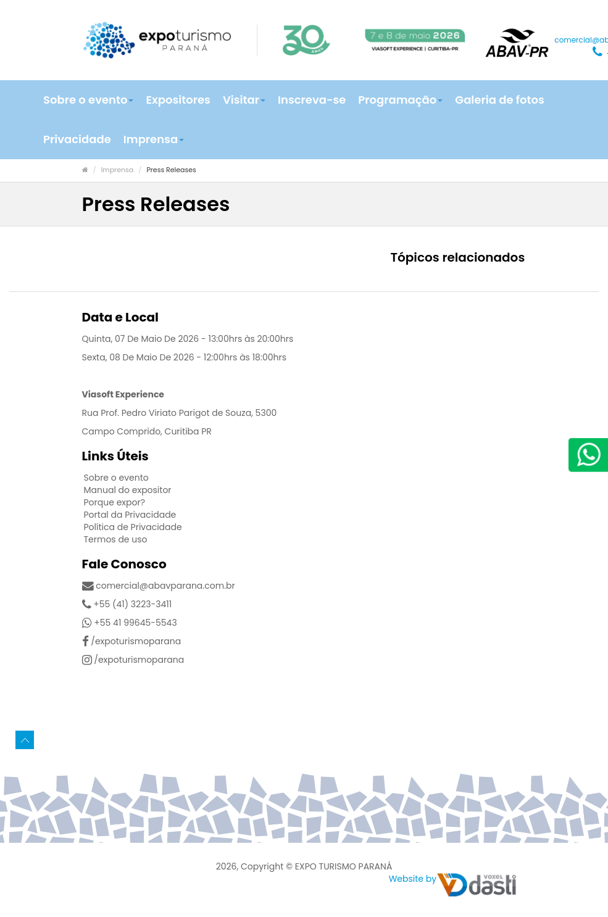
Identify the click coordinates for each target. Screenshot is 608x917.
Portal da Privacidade (130, 514)
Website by (412, 879)
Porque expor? (115, 502)
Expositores (178, 99)
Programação (400, 99)
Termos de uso (116, 539)
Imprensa (153, 139)
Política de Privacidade (133, 527)
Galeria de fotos (499, 99)
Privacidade (77, 139)
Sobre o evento (88, 99)
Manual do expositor (128, 490)
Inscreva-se (312, 99)
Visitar (244, 99)
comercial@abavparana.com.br (158, 585)
